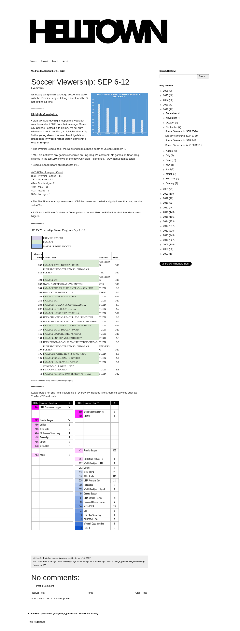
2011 (166, 235)
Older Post (141, 592)
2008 (166, 249)
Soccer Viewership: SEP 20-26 (181, 131)
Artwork (55, 61)
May (168, 164)
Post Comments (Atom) (58, 598)
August (170, 151)
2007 (166, 253)
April (168, 169)
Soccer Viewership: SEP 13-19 (181, 136)
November (171, 118)
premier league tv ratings (133, 561)
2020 (166, 193)
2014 (166, 221)
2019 (166, 198)
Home (90, 592)
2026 (166, 90)
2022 (166, 109)
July (168, 155)
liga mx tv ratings (81, 561)
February (171, 178)
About (65, 61)
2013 (166, 226)
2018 (166, 203)
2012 (166, 230)
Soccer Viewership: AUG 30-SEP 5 (183, 145)
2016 (166, 212)
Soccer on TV (39, 565)
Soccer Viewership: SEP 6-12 (180, 140)
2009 (166, 244)
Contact (44, 61)
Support (33, 61)
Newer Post (38, 592)
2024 (166, 100)
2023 (166, 104)
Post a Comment (45, 586)
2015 (166, 217)
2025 (166, 95)
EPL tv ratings (49, 561)
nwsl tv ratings (113, 561)
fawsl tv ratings (65, 561)
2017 (166, 207)
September (172, 127)
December (171, 113)
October (170, 122)
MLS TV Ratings (98, 561)
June (169, 160)
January (170, 183)
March (169, 174)
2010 (166, 240)
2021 (166, 189)
